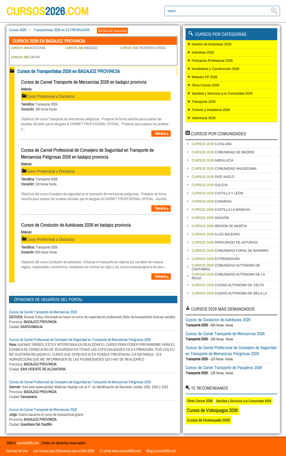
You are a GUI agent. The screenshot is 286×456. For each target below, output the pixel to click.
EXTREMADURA (216, 259)
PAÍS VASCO (213, 177)
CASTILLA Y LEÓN (217, 193)
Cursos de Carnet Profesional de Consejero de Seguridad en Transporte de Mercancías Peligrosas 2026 (80, 339)
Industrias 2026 (203, 52)
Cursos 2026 (17, 29)
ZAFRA (25, 57)
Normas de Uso (17, 450)
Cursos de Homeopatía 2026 (208, 420)
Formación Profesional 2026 (212, 61)
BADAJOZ (81, 47)
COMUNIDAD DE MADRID (223, 152)
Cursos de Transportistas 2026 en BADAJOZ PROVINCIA (68, 71)
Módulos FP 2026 (204, 77)
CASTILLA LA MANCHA (221, 210)
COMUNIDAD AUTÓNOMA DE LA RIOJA (228, 276)
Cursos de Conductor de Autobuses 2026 (218, 320)
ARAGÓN (210, 218)
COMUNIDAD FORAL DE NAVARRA (230, 251)
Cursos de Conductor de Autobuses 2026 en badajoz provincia (76, 224)
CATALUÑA (212, 144)
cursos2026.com (28, 442)
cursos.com (47, 11)
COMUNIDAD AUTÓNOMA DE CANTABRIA (226, 267)
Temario (162, 133)
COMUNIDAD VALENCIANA (224, 169)
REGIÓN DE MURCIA (219, 226)
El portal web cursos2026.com (120, 450)
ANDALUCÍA (212, 160)
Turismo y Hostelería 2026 (211, 110)
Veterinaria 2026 (203, 118)
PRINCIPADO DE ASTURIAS (225, 242)
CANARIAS (212, 201)
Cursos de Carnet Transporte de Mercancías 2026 (43, 311)
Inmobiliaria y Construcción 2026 (215, 69)
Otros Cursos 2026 (205, 85)
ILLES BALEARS (216, 234)
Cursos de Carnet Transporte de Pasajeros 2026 (224, 367)
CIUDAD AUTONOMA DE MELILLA (229, 293)
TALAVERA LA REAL (143, 47)
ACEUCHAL (28, 47)
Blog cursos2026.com (161, 450)
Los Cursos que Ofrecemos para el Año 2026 (63, 450)
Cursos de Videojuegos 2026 (212, 410)
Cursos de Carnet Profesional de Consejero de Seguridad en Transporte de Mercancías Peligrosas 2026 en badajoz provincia (87, 153)
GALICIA (210, 185)
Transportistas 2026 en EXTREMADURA (61, 29)
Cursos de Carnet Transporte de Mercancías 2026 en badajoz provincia (83, 81)
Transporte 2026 (204, 102)
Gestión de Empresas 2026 (211, 44)
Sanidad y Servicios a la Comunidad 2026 (222, 93)
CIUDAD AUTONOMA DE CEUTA (228, 285)
